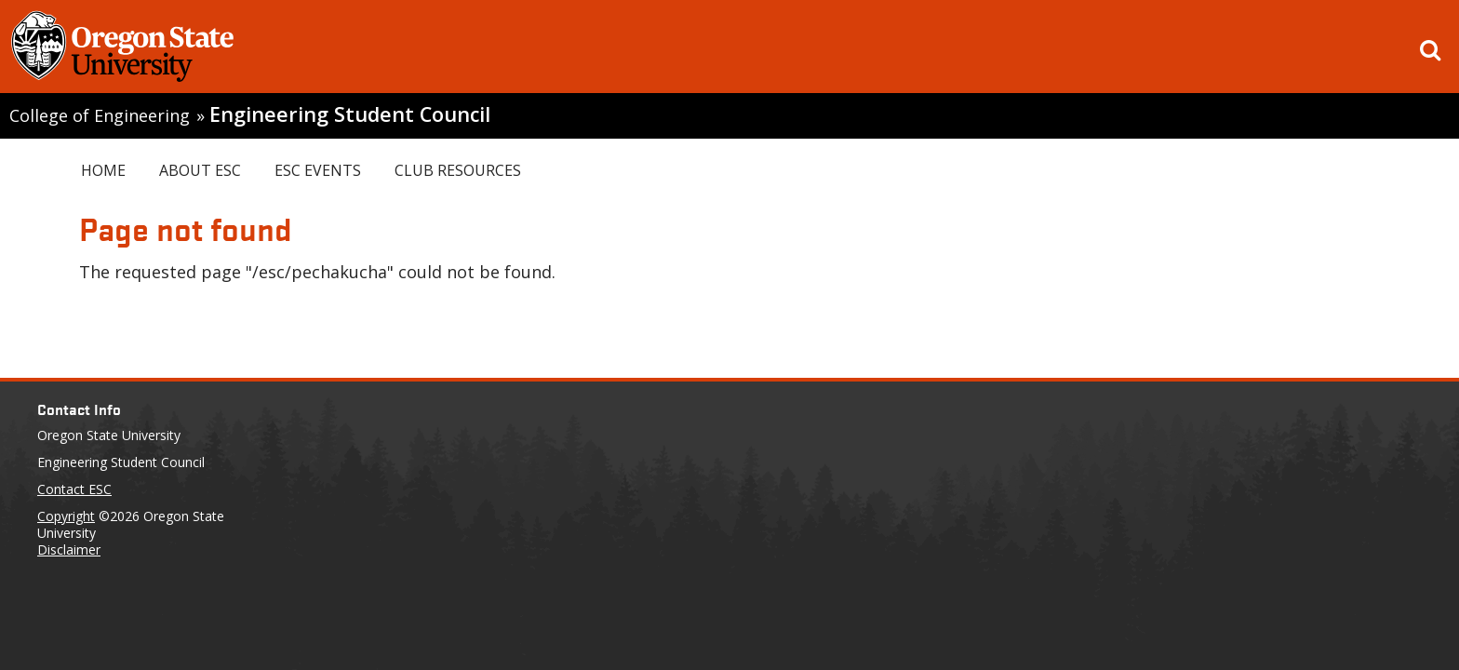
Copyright (66, 516)
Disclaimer (68, 549)
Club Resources (458, 170)
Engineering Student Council (349, 113)
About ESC (200, 170)
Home (103, 170)
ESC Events (317, 170)
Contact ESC (74, 489)
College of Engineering (99, 115)
